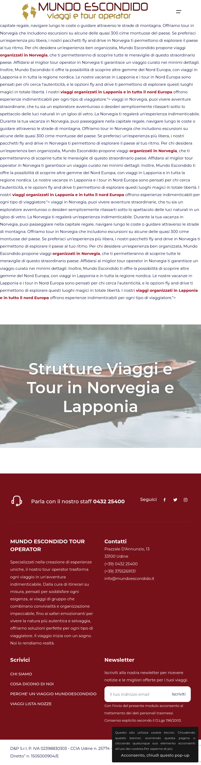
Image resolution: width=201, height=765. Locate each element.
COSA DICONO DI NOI (32, 683)
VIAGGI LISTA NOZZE (31, 703)
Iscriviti (179, 694)
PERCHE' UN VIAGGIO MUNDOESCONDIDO (53, 693)
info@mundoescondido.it (129, 578)
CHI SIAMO (21, 673)
